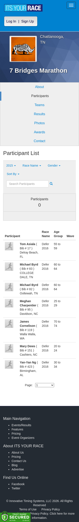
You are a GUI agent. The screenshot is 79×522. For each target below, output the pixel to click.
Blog (14, 465)
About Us (18, 452)
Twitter (16, 488)
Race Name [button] (32, 165)
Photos (39, 123)
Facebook (18, 484)
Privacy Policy (51, 509)
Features (17, 429)
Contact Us (19, 461)
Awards (39, 132)
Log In (11, 21)
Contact (39, 141)
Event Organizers (23, 437)
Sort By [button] (13, 174)
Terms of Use (27, 509)
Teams (39, 105)
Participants (40, 96)
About (39, 87)
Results (39, 114)
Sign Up (27, 21)
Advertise (18, 469)
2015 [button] (11, 165)
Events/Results (21, 425)
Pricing (16, 433)
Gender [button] (54, 165)
